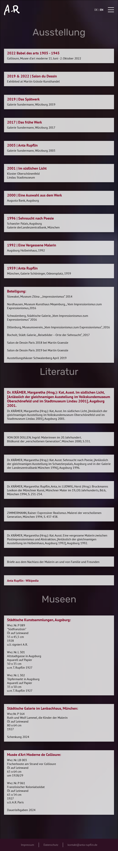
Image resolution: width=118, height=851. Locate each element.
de (96, 10)
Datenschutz (50, 845)
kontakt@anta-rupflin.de (82, 845)
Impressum (27, 845)
